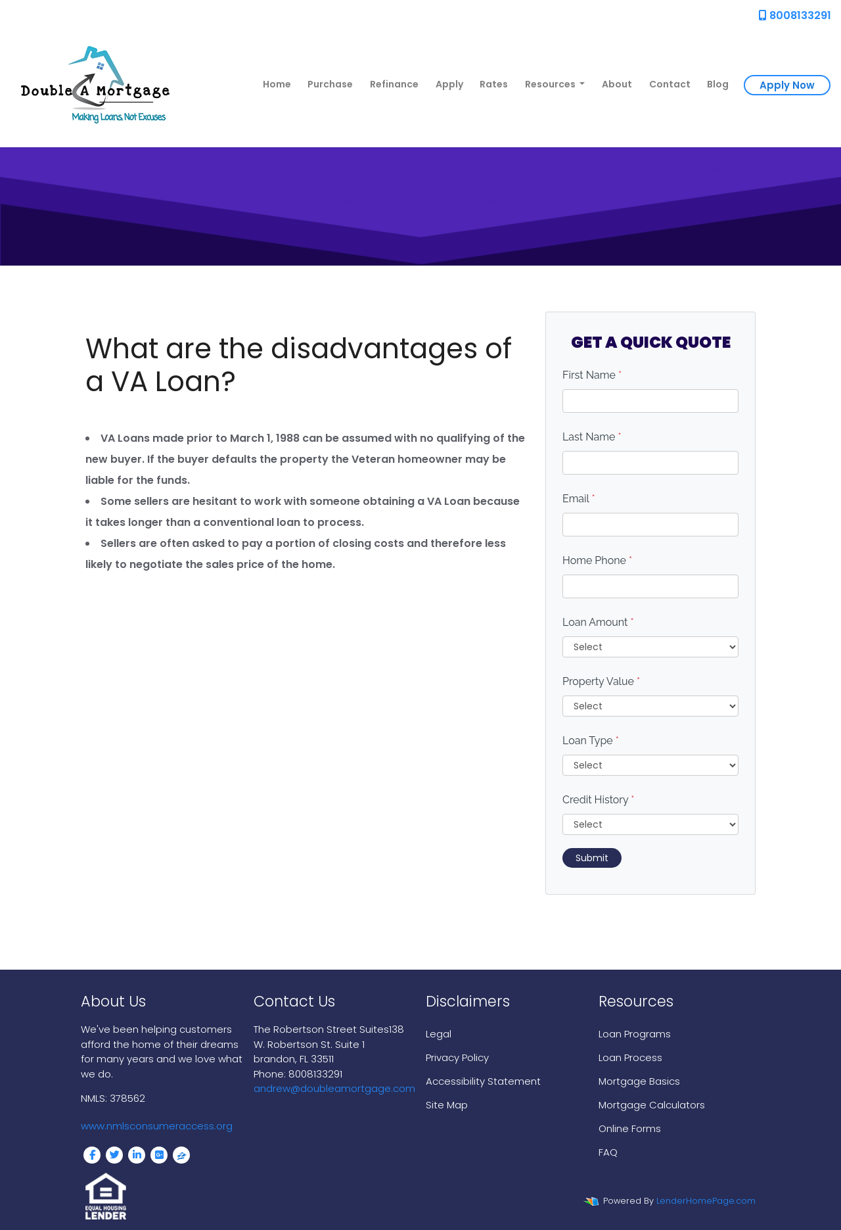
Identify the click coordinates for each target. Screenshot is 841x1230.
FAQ (608, 1152)
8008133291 (795, 15)
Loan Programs (635, 1034)
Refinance (394, 84)
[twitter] (114, 1155)
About (617, 84)
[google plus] (159, 1155)
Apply (449, 84)
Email (578, 498)
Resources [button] (551, 84)
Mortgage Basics (639, 1081)
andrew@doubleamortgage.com (334, 1088)
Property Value (601, 681)
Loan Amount (598, 622)
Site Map (447, 1105)
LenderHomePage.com (706, 1200)
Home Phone (597, 560)
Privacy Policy (457, 1057)
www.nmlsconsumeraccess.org (157, 1126)
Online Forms (630, 1128)
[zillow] (181, 1155)
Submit (592, 857)
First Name (592, 375)
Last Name (592, 437)
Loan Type (590, 740)
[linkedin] (136, 1155)
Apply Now (787, 85)
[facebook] (92, 1155)
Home (277, 84)
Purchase (330, 84)
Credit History (598, 799)
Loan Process (630, 1057)
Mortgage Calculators (652, 1105)
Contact (670, 84)
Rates (494, 84)
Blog (718, 84)
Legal (438, 1034)
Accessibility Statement (483, 1081)
